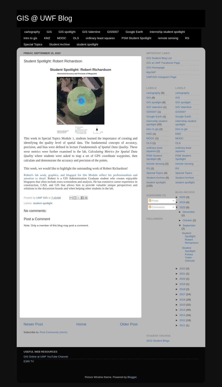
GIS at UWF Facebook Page (163, 62)
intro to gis (30, 38)
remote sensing (168, 38)
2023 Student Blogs (158, 340)
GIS (49, 31)
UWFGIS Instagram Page (161, 77)
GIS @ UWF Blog (44, 18)
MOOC (61, 38)
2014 (182, 309)
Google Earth (134, 31)
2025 (182, 197)
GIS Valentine (91, 31)
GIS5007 (113, 31)
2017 (182, 294)
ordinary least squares (100, 38)
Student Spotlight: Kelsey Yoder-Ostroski (189, 254)
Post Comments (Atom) (53, 332)
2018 (182, 289)
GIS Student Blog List (159, 58)
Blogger (132, 377)
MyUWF (151, 72)
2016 (182, 299)
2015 (182, 304)
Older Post (129, 324)
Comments (157, 207)
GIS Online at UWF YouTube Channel (46, 356)
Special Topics (33, 44)
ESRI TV (29, 361)
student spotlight (87, 44)
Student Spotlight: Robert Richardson (190, 238)
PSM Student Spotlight (136, 38)
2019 (182, 284)
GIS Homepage (155, 67)
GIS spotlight (67, 31)
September (189, 225)
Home (81, 324)
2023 (182, 207)
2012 (182, 320)
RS (187, 38)
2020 (182, 278)
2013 (182, 315)
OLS (76, 38)
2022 (182, 268)
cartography (32, 31)
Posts (154, 200)
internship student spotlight (167, 31)
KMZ (47, 38)
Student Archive (59, 44)
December (189, 211)
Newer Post (33, 324)
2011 (182, 325)
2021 (182, 273)
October (188, 220)
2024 (182, 202)
